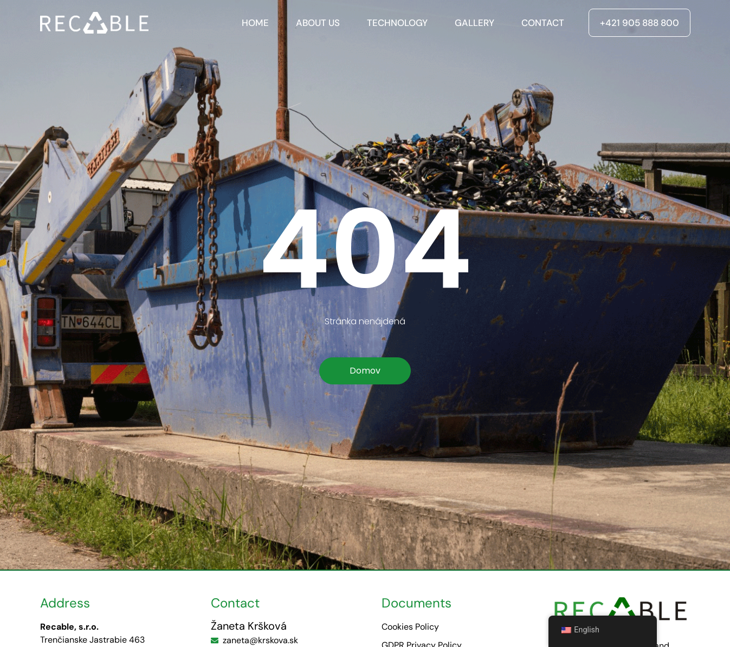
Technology (397, 23)
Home (255, 23)
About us (318, 23)
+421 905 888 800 (639, 23)
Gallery (474, 23)
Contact (542, 23)
